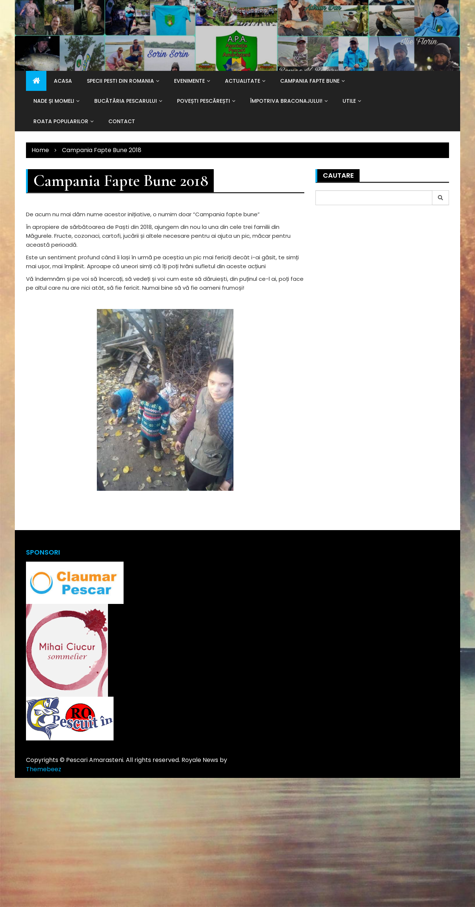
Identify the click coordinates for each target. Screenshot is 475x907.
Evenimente (189, 81)
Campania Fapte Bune (310, 81)
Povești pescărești (203, 101)
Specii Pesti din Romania (120, 81)
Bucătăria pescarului (125, 101)
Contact (121, 121)
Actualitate (242, 81)
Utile (349, 101)
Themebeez (43, 769)
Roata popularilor (60, 121)
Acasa (63, 81)
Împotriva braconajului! (286, 101)
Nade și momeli (53, 101)
